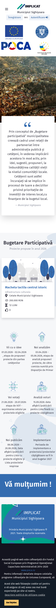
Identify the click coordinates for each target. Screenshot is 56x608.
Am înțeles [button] (11, 602)
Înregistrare (14, 17)
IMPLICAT (30, 9)
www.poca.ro (28, 570)
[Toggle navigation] (6, 9)
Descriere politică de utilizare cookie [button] (25, 594)
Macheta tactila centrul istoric (26, 287)
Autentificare (39, 17)
